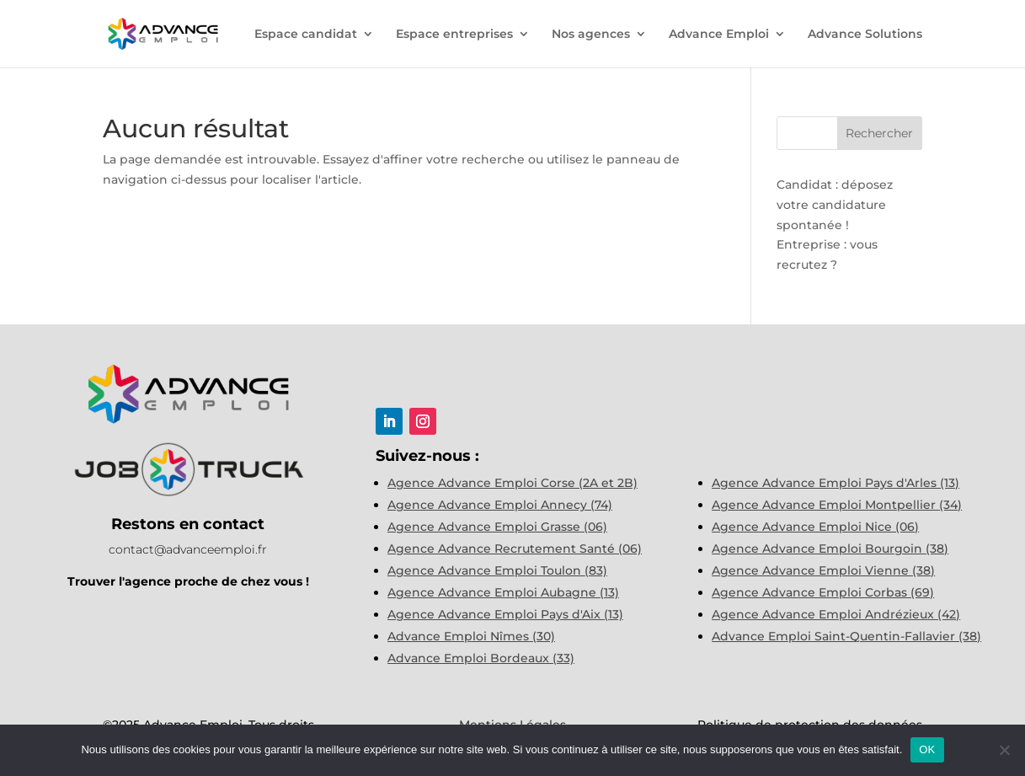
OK (927, 749)
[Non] (1004, 749)
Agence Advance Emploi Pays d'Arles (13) (835, 482)
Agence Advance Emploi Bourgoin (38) (830, 548)
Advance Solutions (865, 34)
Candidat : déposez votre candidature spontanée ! (835, 205)
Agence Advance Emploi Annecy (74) (499, 504)
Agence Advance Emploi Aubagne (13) (503, 592)
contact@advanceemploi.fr (188, 549)
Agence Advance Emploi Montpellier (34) (837, 504)
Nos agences (591, 34)
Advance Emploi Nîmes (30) (471, 636)
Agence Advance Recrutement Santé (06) (514, 548)
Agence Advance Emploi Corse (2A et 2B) (512, 482)
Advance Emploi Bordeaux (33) (480, 658)
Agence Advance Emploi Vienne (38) (823, 570)
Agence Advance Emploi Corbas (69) (823, 592)
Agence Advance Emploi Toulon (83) (497, 570)
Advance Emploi (719, 34)
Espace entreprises (454, 34)
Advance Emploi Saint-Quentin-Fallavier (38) (846, 636)
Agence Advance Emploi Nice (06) (815, 526)
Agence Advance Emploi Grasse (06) (497, 526)
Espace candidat (305, 34)
